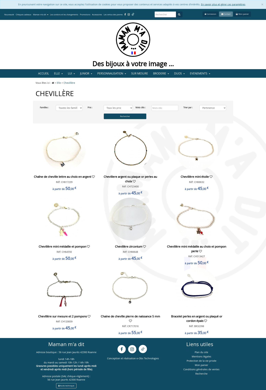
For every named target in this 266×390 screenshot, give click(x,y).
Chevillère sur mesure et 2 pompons (63, 316)
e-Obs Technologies (148, 358)
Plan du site (201, 352)
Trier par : (188, 107)
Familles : (44, 107)
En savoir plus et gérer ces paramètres (223, 4)
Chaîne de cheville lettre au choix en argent (63, 177)
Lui (71, 73)
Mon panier (242, 14)
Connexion (210, 14)
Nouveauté (9, 14)
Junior (86, 73)
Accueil (43, 73)
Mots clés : (140, 107)
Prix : (90, 107)
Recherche (201, 373)
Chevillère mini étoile (195, 177)
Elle (58, 73)
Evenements (200, 73)
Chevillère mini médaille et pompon (63, 246)
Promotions (85, 14)
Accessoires (97, 14)
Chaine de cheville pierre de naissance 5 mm (130, 316)
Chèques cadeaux (23, 14)
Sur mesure (139, 73)
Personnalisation (111, 73)
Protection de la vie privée (201, 360)
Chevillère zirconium (129, 246)
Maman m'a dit (40, 14)
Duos (179, 73)
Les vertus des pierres (113, 14)
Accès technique (66, 385)
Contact (226, 14)
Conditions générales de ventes (201, 369)
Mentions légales (201, 356)
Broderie (161, 73)
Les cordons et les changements (64, 14)
